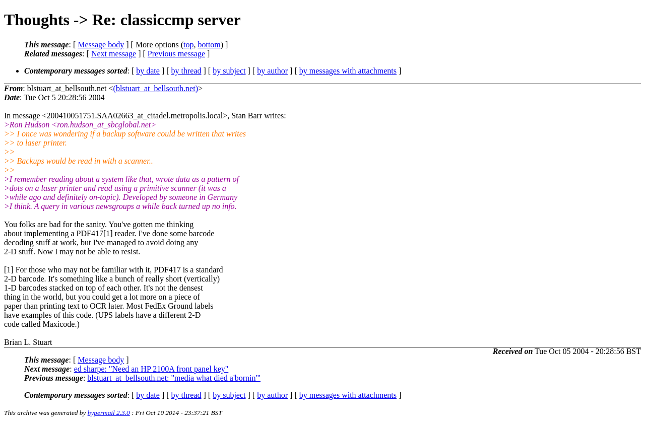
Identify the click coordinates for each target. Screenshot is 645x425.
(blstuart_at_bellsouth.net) (155, 88)
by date (148, 70)
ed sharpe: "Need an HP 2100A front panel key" (151, 369)
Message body (101, 44)
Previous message (176, 53)
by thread (186, 70)
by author (272, 70)
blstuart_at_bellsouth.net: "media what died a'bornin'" (174, 378)
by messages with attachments (348, 70)
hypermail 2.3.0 (109, 412)
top (188, 44)
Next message (113, 53)
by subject (229, 70)
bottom (209, 44)
